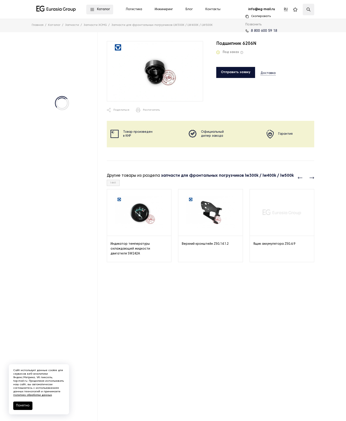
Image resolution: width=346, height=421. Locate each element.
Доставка (268, 72)
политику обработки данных (32, 395)
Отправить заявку (235, 72)
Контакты (212, 9)
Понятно (23, 405)
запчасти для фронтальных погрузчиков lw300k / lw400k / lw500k (227, 176)
